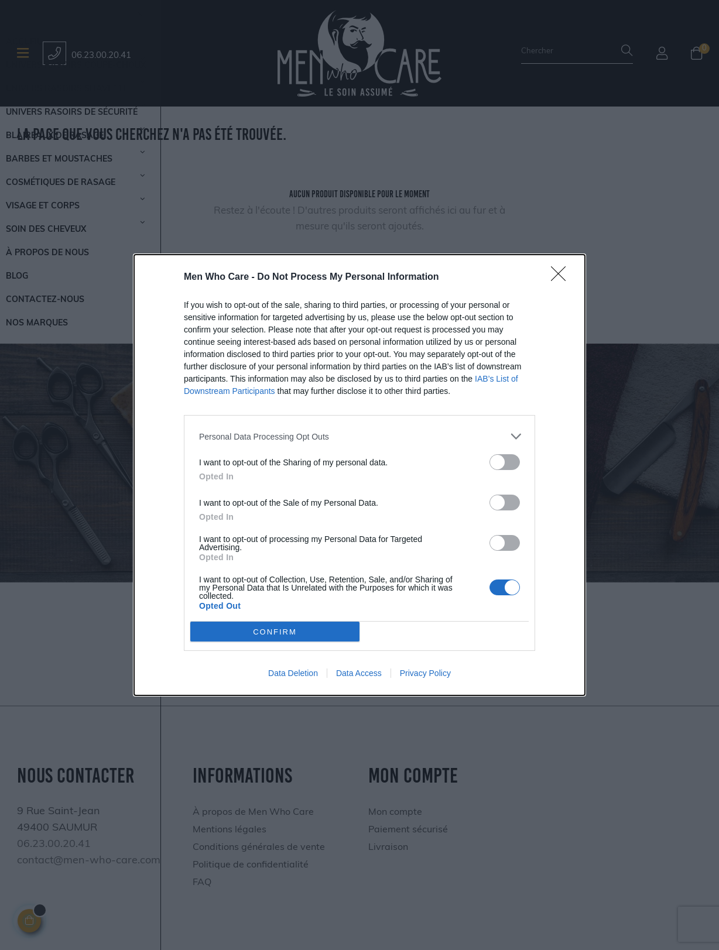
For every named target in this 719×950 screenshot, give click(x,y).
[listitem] (359, 436)
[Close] (562, 277)
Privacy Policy (425, 673)
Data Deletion (293, 673)
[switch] (504, 462)
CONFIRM (275, 631)
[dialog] (359, 475)
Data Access (359, 673)
